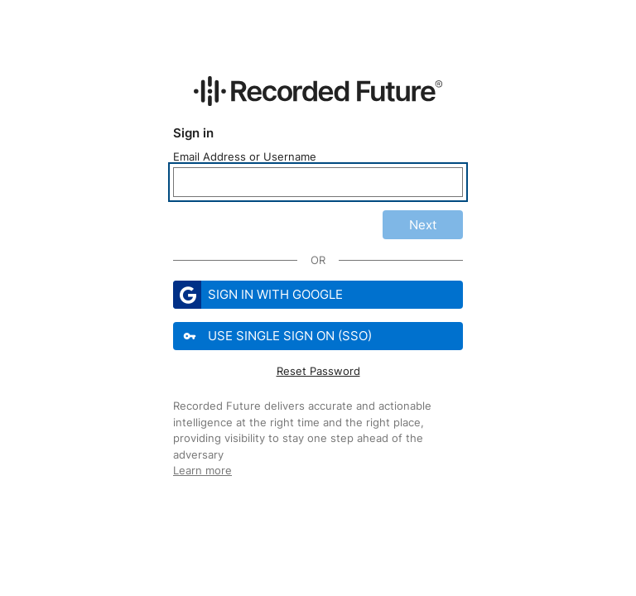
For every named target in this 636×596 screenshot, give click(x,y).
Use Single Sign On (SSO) (274, 336)
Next (422, 225)
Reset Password (318, 370)
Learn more (202, 470)
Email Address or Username (244, 156)
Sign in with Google (258, 295)
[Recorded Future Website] (318, 91)
